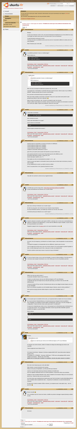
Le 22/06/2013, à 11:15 (62, 202)
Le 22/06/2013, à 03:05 (62, 109)
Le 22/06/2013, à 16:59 (62, 218)
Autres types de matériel (36, 23)
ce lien (66, 13)
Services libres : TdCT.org (42, 64)
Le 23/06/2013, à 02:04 (62, 254)
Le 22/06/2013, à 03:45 (62, 172)
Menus (72, 1)
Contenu (62, 1)
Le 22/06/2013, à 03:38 (62, 140)
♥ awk (42, 67)
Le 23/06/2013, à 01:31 (62, 238)
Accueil (24, 23)
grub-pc (42, 226)
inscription (71, 5)
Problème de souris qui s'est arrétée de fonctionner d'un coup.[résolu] (54, 421)
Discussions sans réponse (10, 26)
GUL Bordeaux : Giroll (31, 64)
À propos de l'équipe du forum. (28, 18)
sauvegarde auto (36, 67)
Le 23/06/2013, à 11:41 (62, 272)
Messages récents (8, 24)
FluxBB (71, 423)
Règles (5, 20)
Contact (22, 426)
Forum (28, 23)
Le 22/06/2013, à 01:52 (62, 29)
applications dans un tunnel (48, 65)
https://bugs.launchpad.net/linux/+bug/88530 (54, 187)
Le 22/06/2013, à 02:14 (62, 50)
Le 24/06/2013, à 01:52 (62, 362)
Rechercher (67, 1)
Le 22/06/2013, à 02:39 (62, 72)
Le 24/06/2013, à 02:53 (62, 408)
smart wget (57, 65)
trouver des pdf (64, 65)
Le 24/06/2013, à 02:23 (62, 389)
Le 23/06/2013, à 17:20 (62, 296)
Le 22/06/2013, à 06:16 (62, 184)
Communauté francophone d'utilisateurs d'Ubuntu (13, 8)
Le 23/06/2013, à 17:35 (62, 332)
